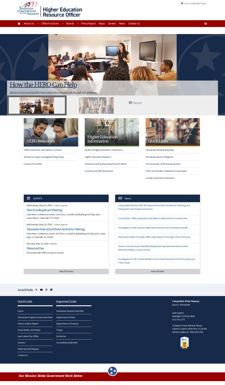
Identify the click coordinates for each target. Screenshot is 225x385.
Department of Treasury (67, 323)
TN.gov (59, 329)
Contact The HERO (33, 163)
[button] (134, 105)
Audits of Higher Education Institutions (104, 149)
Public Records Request (28, 348)
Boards (70, 23)
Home (20, 310)
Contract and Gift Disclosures (99, 170)
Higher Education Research (98, 156)
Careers (112, 23)
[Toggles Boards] (78, 24)
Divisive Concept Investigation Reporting (43, 156)
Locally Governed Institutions (160, 178)
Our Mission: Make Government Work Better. (51, 376)
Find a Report (88, 23)
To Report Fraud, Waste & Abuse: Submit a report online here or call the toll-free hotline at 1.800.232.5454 (189, 328)
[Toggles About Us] (38, 24)
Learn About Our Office (28, 336)
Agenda (64, 205)
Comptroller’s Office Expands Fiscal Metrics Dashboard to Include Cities (152, 218)
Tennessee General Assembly (160, 149)
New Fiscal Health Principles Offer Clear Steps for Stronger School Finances (154, 236)
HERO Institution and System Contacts (43, 149)
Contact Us (134, 23)
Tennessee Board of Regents (159, 156)
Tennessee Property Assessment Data (35, 317)
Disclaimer (61, 336)
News (122, 23)
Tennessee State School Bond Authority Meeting (56, 229)
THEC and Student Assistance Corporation (166, 170)
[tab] (37, 105)
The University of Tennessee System (163, 163)
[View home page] (28, 9)
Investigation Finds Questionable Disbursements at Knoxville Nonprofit (153, 227)
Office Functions (50, 23)
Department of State (65, 317)
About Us (29, 23)
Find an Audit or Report (28, 323)
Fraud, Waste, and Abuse (29, 329)
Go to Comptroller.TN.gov (193, 4)
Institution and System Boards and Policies (106, 163)
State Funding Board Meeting (44, 210)
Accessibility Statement (66, 342)
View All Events (66, 271)
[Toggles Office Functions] (62, 24)
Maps (102, 23)
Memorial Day (35, 248)
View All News (157, 271)
